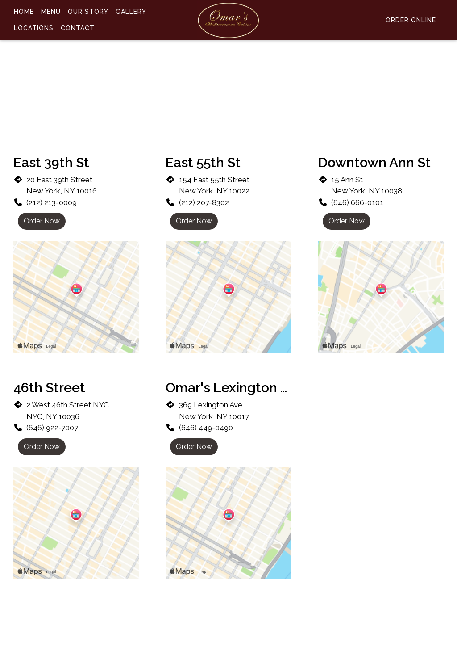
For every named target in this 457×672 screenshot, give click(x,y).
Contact (78, 28)
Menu (51, 11)
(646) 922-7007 (52, 427)
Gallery (131, 11)
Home (24, 11)
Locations (34, 28)
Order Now (42, 221)
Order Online (411, 20)
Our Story (88, 11)
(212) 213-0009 (51, 202)
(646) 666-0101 (357, 202)
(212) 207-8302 (204, 202)
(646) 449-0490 (206, 427)
